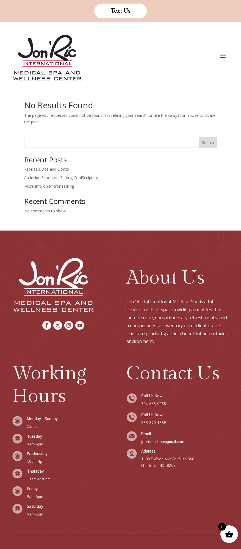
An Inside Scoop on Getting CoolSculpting (61, 177)
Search (208, 142)
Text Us (120, 10)
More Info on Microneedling (49, 186)
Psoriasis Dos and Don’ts (46, 169)
